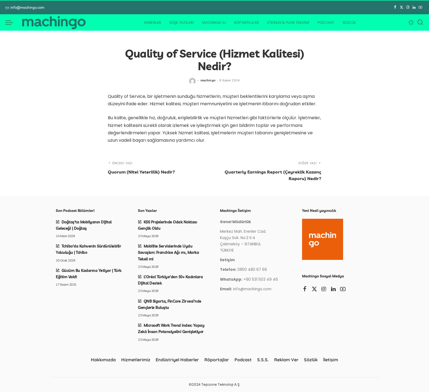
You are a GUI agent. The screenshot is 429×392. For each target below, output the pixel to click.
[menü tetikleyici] (12, 22)
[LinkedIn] (414, 7)
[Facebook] (395, 7)
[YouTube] (420, 7)
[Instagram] (408, 7)
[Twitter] (401, 7)
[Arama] (420, 22)
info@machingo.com (24, 7)
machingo (208, 80)
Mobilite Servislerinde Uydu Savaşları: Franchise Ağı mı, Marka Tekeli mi (168, 253)
